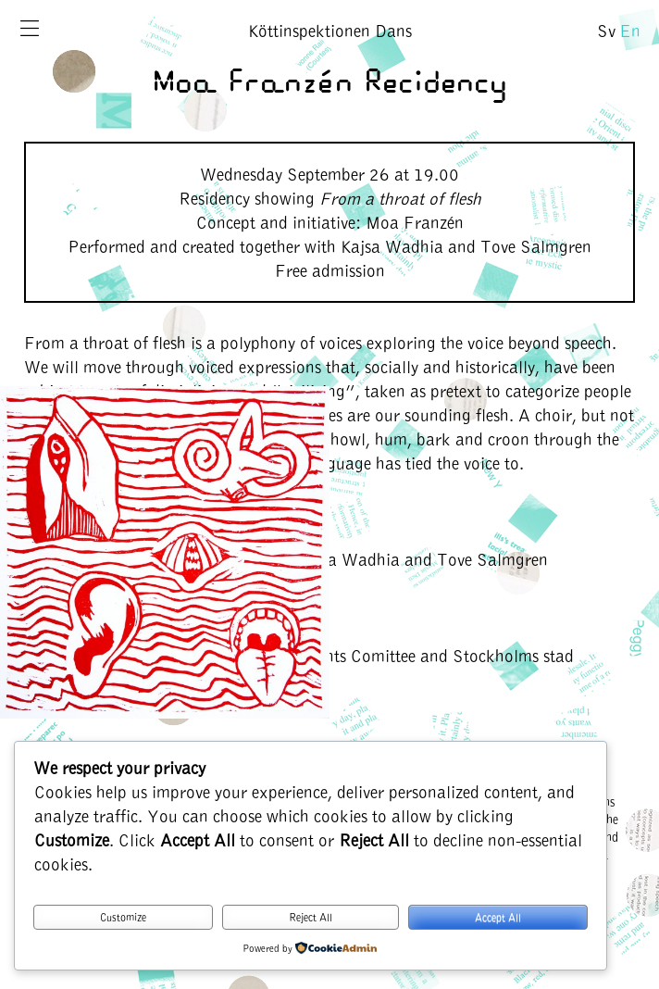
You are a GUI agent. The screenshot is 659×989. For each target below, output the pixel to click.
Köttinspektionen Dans (330, 30)
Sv (606, 30)
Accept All (498, 916)
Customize (123, 916)
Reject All (310, 916)
